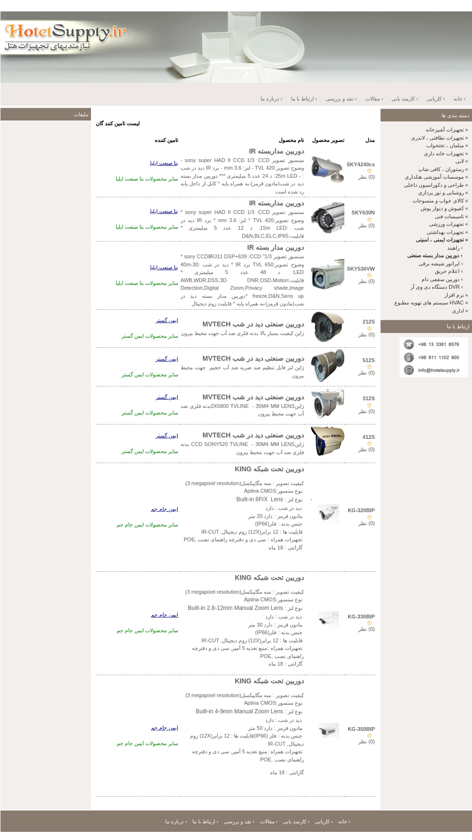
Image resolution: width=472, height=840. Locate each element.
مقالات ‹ (374, 98)
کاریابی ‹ (436, 98)
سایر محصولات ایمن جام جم (147, 524)
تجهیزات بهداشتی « (447, 232)
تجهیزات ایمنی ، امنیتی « (442, 240)
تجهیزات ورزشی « (448, 224)
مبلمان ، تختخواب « (447, 145)
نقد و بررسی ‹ (341, 98)
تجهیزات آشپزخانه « (447, 129)
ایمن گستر (167, 320)
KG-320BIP (361, 510)
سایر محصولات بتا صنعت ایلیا (147, 179)
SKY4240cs (361, 164)
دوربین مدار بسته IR (275, 247)
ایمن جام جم (164, 509)
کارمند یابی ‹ (405, 98)
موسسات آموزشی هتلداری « (436, 177)
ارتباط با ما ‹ (304, 98)
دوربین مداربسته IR (276, 151)
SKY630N (363, 212)
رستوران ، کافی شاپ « (443, 169)
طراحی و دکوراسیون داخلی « (436, 185)
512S (368, 360)
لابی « (461, 161)
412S (368, 437)
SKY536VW (361, 269)
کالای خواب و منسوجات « (440, 200)
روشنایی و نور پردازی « (443, 192)
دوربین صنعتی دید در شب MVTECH (253, 324)
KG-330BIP (361, 616)
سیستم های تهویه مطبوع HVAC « (431, 302)
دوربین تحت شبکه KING (269, 469)
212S (368, 321)
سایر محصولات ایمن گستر (149, 336)
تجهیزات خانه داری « (446, 153)
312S (368, 398)
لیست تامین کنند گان (118, 123)
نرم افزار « (456, 295)
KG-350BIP (361, 729)
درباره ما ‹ (271, 98)
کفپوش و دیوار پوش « (444, 208)
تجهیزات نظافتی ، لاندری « (439, 138)
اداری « (460, 311)
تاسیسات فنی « (451, 216)
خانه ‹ (459, 98)
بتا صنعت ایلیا (164, 163)
